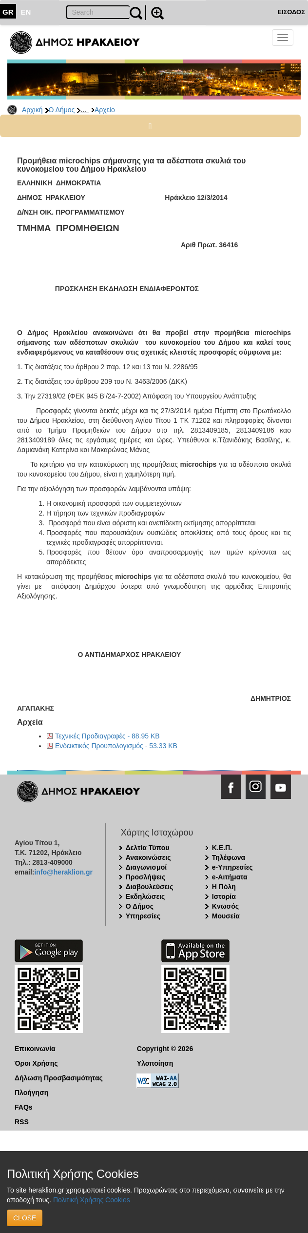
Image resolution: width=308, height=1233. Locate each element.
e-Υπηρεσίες (232, 867)
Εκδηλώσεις (145, 896)
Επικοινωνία (35, 1049)
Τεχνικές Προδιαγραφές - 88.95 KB (107, 736)
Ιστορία (224, 896)
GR (8, 12)
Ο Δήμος (62, 110)
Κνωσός (225, 906)
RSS (22, 1122)
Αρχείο (105, 110)
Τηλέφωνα (228, 857)
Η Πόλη (224, 887)
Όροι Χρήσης (36, 1063)
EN (26, 12)
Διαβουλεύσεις (149, 887)
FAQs (24, 1107)
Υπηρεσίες (143, 916)
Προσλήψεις (146, 877)
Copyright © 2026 (165, 1049)
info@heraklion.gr (63, 872)
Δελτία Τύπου (148, 848)
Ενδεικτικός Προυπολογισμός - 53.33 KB (116, 746)
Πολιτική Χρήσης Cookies (91, 1200)
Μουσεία (226, 916)
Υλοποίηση (155, 1063)
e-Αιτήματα (230, 877)
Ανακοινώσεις (148, 857)
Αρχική (32, 110)
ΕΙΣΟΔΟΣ (291, 12)
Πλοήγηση (31, 1092)
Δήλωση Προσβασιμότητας (59, 1078)
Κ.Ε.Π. (222, 848)
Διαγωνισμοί (146, 867)
